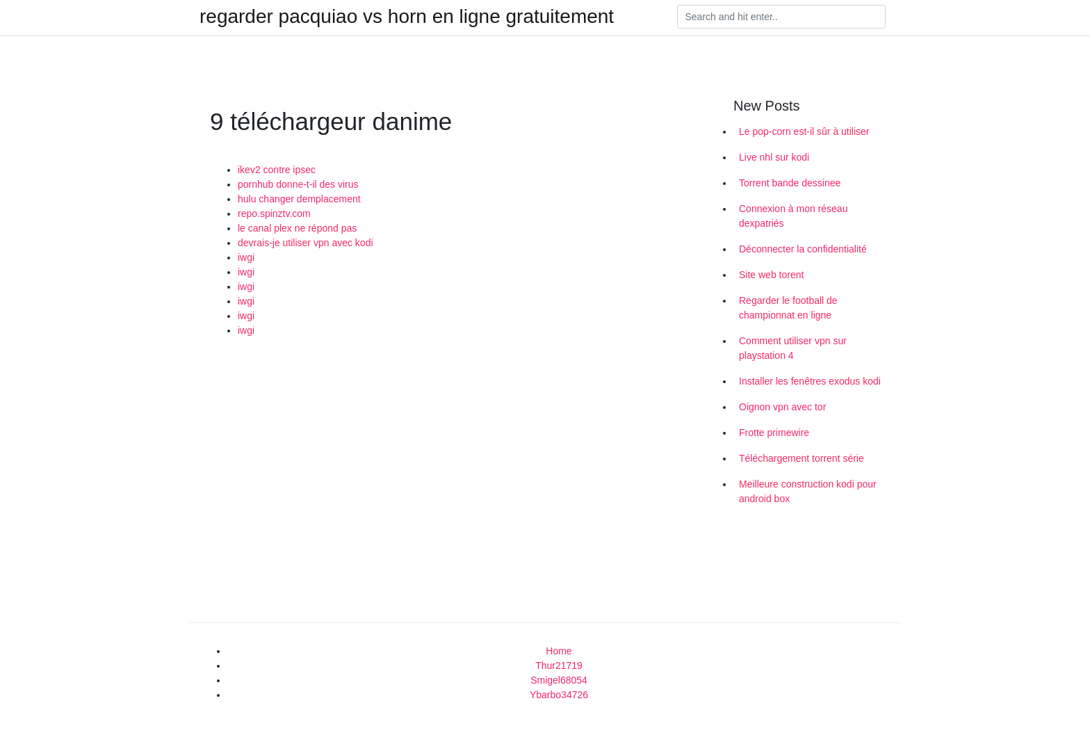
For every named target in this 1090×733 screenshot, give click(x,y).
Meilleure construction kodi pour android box (808, 491)
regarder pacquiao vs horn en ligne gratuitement (407, 16)
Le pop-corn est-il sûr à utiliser (804, 131)
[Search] (781, 17)
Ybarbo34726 (559, 694)
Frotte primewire (774, 432)
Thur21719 (559, 665)
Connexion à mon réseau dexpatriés (793, 216)
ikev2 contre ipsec (277, 169)
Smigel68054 (558, 680)
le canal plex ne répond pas (297, 228)
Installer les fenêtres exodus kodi (810, 381)
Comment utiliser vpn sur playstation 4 (793, 348)
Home (558, 651)
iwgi (246, 257)
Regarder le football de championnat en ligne (788, 308)
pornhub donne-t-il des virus (298, 184)
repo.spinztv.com (274, 213)
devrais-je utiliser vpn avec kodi (305, 242)
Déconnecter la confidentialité (803, 249)
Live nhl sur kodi (774, 157)
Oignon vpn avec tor (782, 406)
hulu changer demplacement (299, 198)
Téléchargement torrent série (801, 458)
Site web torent (771, 274)
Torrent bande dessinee (789, 182)
